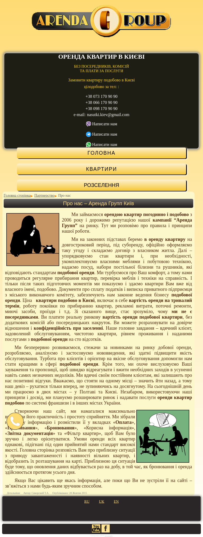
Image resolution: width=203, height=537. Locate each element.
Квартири (101, 169)
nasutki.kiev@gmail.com (108, 114)
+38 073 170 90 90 (101, 96)
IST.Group (109, 536)
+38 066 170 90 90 (101, 102)
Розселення (101, 185)
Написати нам (104, 124)
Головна (101, 153)
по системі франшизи (47, 403)
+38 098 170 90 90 (101, 108)
